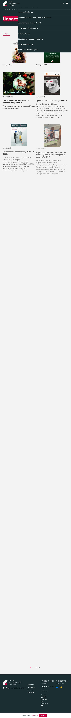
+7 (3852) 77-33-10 (47, 687)
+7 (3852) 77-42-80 (47, 681)
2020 (48, 34)
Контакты (31, 692)
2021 (34, 34)
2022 (20, 34)
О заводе (31, 685)
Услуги (30, 690)
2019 (61, 34)
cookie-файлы (34, 715)
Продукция (32, 687)
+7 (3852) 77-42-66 (62, 681)
